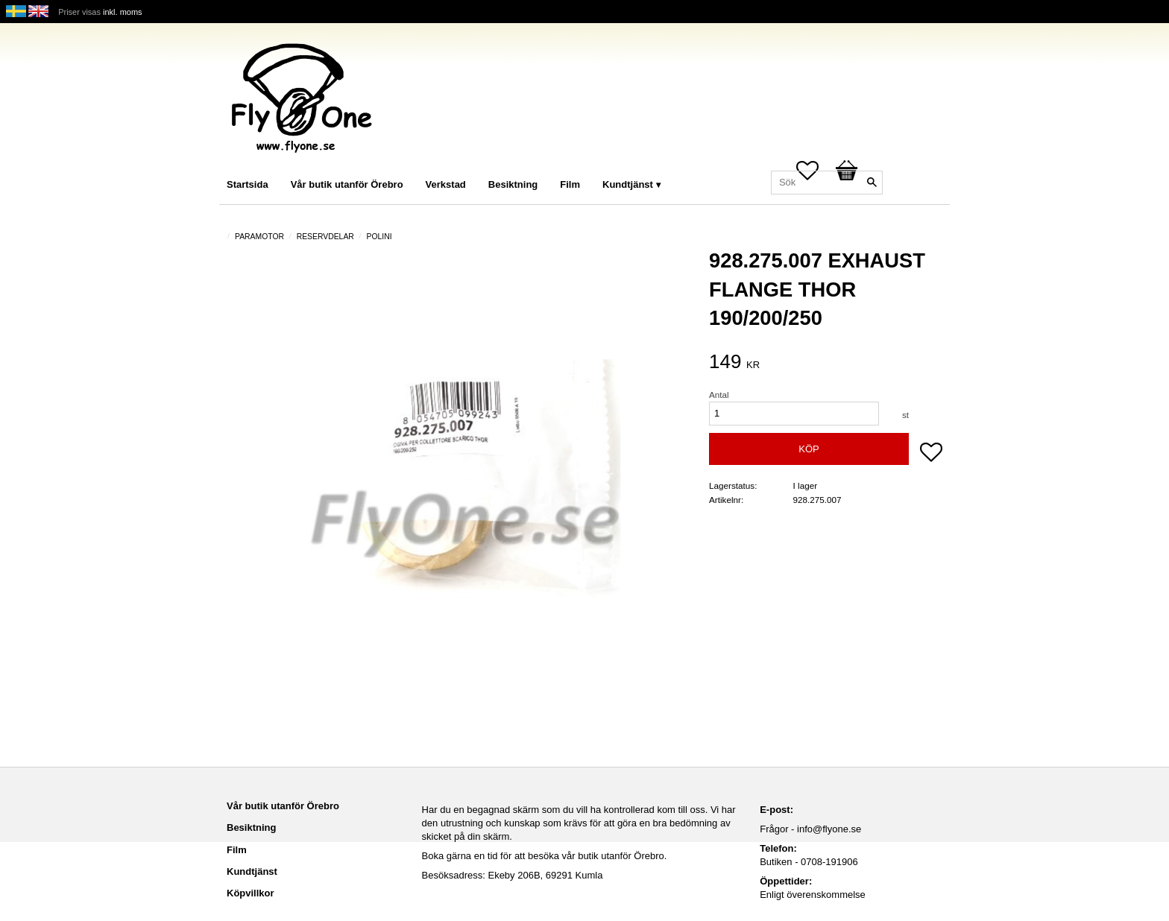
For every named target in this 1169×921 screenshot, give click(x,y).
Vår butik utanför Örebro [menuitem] (347, 184)
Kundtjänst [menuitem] (627, 184)
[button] (931, 453)
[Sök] (871, 182)
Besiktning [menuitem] (513, 184)
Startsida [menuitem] (247, 184)
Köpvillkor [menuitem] (250, 893)
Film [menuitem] (570, 184)
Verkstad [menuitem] (446, 184)
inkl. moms (122, 11)
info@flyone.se (829, 829)
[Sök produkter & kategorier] (827, 182)
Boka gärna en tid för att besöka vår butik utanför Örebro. (544, 855)
